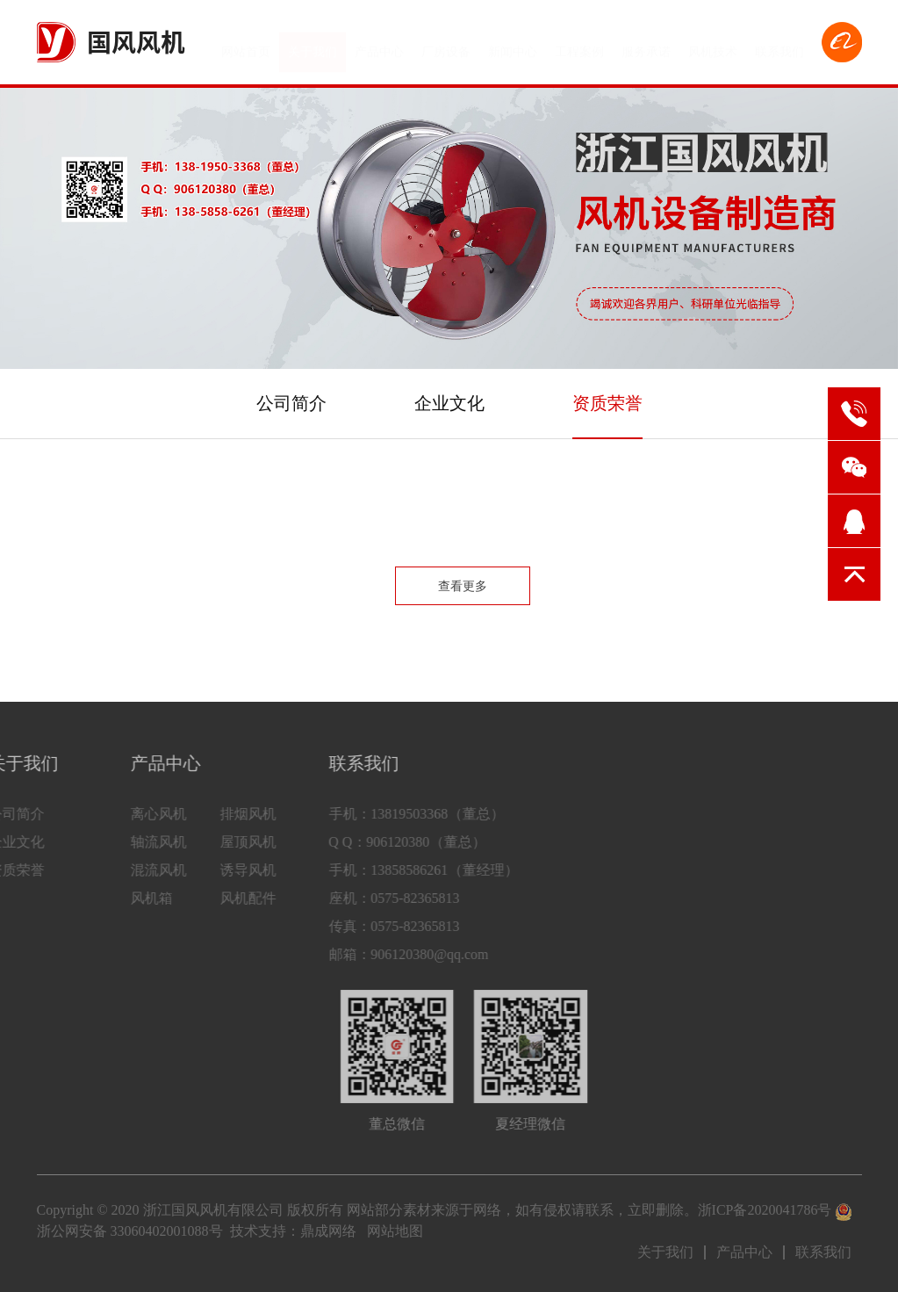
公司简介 (291, 403)
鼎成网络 (328, 1230)
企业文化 (449, 403)
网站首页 (245, 44)
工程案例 (579, 44)
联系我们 (779, 44)
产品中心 (379, 44)
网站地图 (395, 1230)
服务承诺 (646, 44)
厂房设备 (446, 44)
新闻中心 (512, 44)
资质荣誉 (607, 403)
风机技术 (712, 44)
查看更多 (462, 586)
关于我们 (312, 44)
